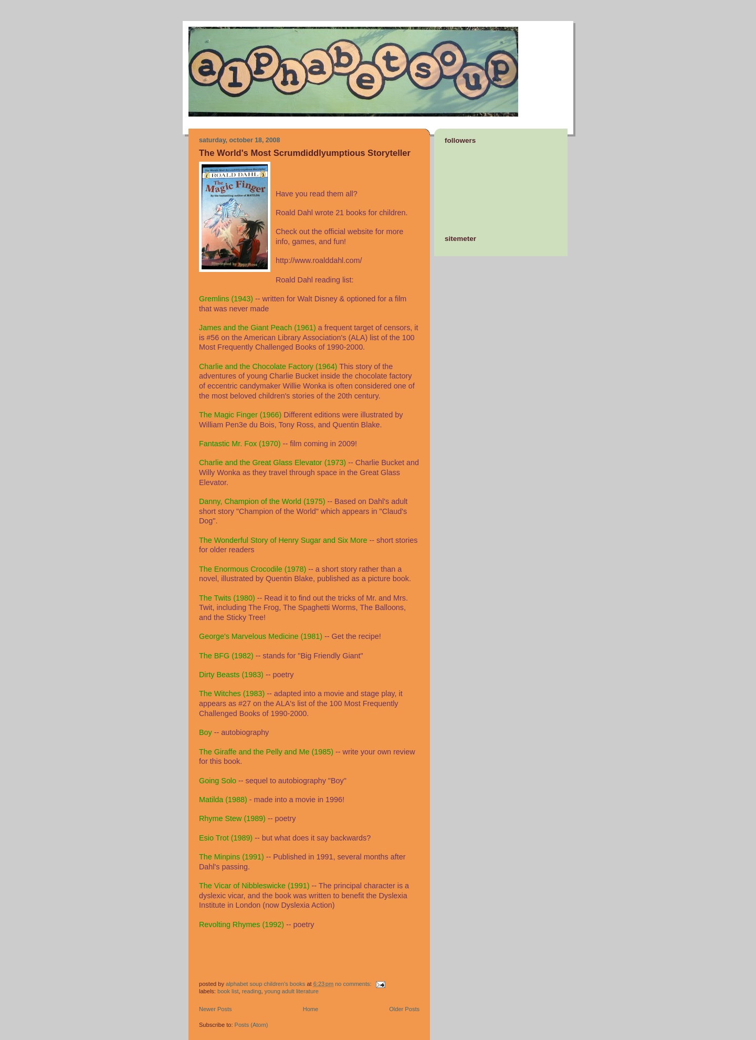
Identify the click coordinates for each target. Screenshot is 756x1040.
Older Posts (404, 1009)
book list (228, 991)
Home (310, 1009)
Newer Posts (215, 1009)
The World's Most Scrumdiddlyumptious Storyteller (305, 153)
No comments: (354, 984)
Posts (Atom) (251, 1025)
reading (251, 991)
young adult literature (292, 991)
